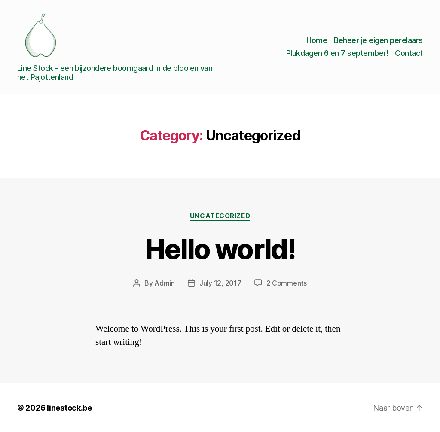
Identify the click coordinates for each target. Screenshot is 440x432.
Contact (409, 53)
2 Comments (286, 283)
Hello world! (220, 248)
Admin (164, 283)
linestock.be (69, 407)
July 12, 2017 (220, 283)
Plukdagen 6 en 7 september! (337, 53)
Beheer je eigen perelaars (378, 40)
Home (316, 40)
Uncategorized (220, 216)
